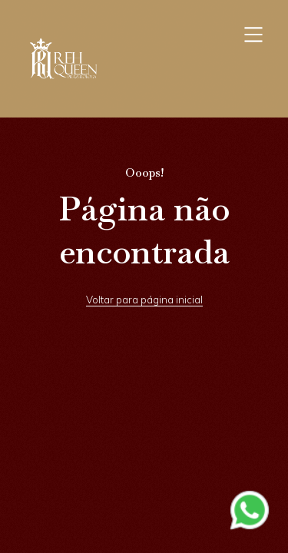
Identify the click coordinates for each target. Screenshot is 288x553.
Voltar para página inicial (144, 299)
